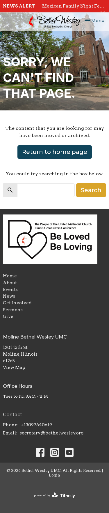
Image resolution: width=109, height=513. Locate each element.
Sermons (13, 309)
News (9, 296)
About (10, 282)
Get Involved (17, 302)
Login (54, 475)
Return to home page (54, 151)
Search (91, 190)
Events (10, 289)
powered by (54, 495)
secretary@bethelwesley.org (51, 433)
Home (10, 276)
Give (8, 316)
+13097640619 (36, 425)
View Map (14, 367)
